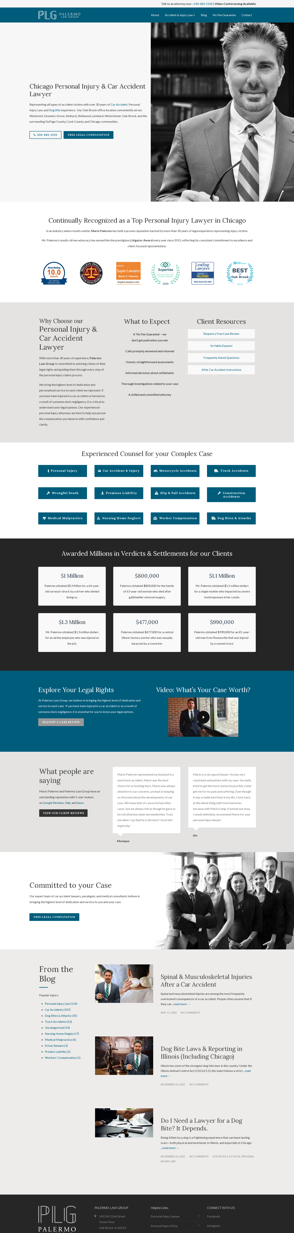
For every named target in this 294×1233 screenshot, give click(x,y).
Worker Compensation (175, 518)
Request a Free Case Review (221, 334)
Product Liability (57, 1051)
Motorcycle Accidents (175, 471)
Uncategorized (57, 1027)
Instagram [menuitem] (213, 1225)
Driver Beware (56, 1045)
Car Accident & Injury (119, 471)
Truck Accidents (231, 471)
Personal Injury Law (61, 1003)
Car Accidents (57, 1009)
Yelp (67, 802)
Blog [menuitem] (204, 15)
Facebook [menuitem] (213, 1216)
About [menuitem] (155, 15)
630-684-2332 (203, 3)
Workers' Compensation (62, 1057)
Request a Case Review (61, 722)
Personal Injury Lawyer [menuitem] (165, 1216)
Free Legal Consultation (88, 135)
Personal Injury (62, 471)
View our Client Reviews (63, 813)
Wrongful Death (63, 493)
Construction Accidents (231, 495)
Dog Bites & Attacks (231, 518)
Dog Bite (55, 110)
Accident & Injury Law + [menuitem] (180, 15)
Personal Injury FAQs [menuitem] (164, 1226)
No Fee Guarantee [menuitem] (224, 15)
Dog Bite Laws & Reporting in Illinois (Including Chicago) (201, 1052)
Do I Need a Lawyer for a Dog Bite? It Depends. (201, 1124)
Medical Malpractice (63, 518)
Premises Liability (119, 493)
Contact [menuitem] (247, 15)
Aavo (80, 802)
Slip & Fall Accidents (175, 493)
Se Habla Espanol (221, 346)
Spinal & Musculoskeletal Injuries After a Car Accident (206, 980)
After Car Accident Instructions (221, 370)
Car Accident (119, 104)
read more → (182, 1004)
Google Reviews (53, 802)
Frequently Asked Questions (221, 358)
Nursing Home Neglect (119, 518)
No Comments (190, 1012)
